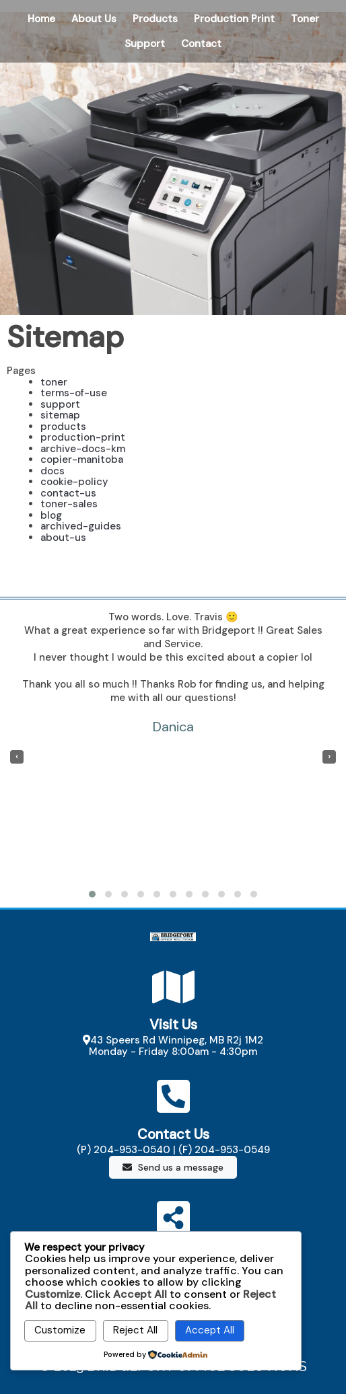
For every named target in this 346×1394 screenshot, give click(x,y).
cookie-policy (74, 481)
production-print (82, 437)
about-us (63, 537)
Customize (59, 1330)
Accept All (209, 1330)
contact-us (68, 493)
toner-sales (69, 504)
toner (53, 382)
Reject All (135, 1330)
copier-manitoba (81, 459)
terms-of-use (73, 393)
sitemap (60, 415)
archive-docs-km (82, 448)
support (60, 404)
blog (51, 515)
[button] (92, 894)
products (63, 426)
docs (52, 471)
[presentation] (17, 757)
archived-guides (80, 526)
